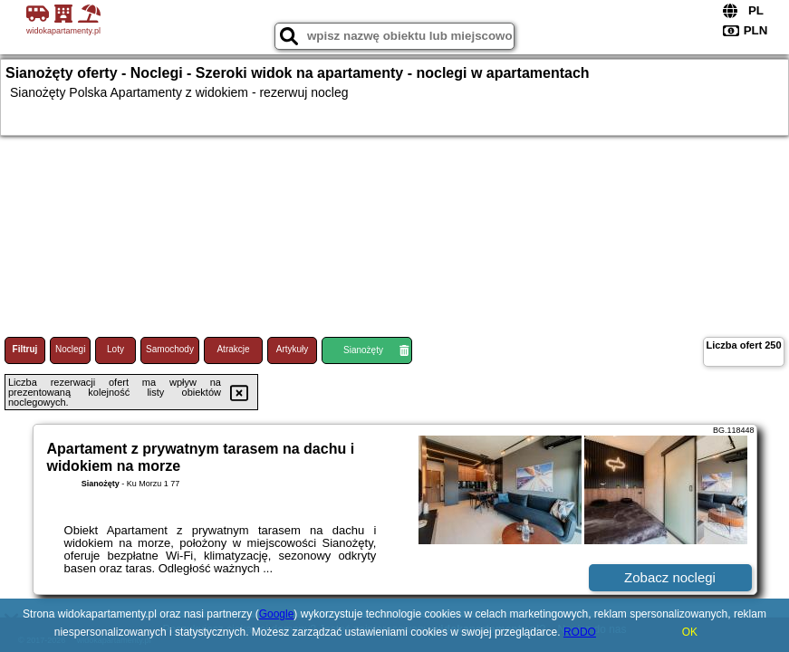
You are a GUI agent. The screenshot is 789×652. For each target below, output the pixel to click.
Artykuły (292, 349)
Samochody (170, 349)
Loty (115, 349)
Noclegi (70, 349)
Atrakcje (232, 349)
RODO (579, 632)
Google (276, 614)
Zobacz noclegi (670, 577)
